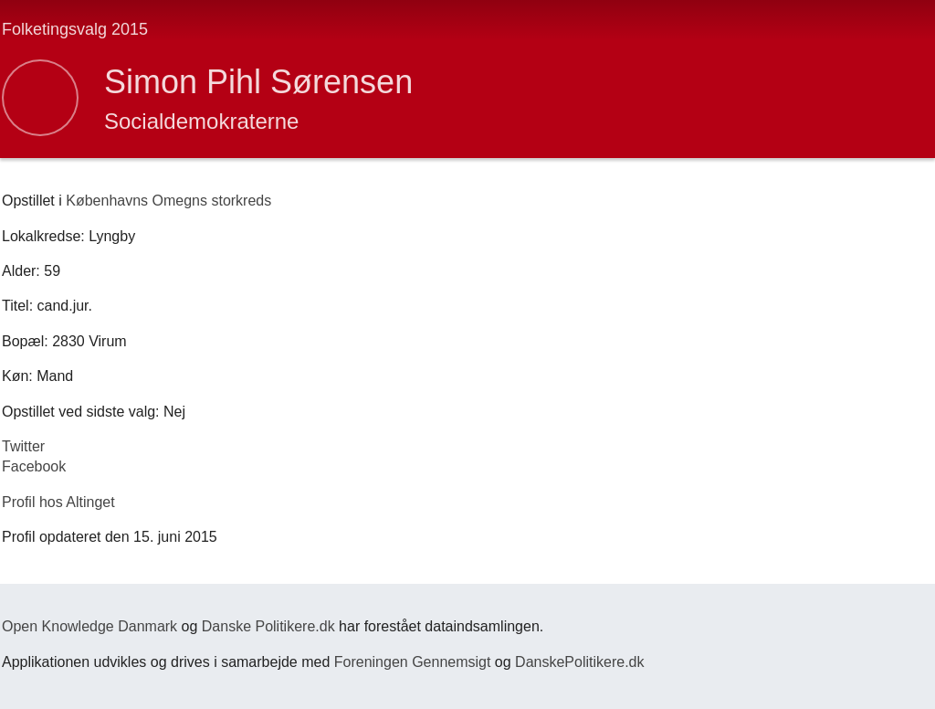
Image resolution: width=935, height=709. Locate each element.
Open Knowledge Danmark (89, 626)
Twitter (23, 446)
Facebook (34, 466)
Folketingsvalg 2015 (75, 29)
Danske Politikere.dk (268, 626)
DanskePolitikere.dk (579, 662)
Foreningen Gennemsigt (412, 662)
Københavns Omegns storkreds (168, 200)
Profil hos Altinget (58, 502)
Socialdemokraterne (201, 121)
